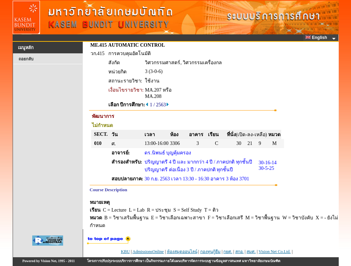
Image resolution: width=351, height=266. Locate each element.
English (317, 37)
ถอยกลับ (26, 59)
